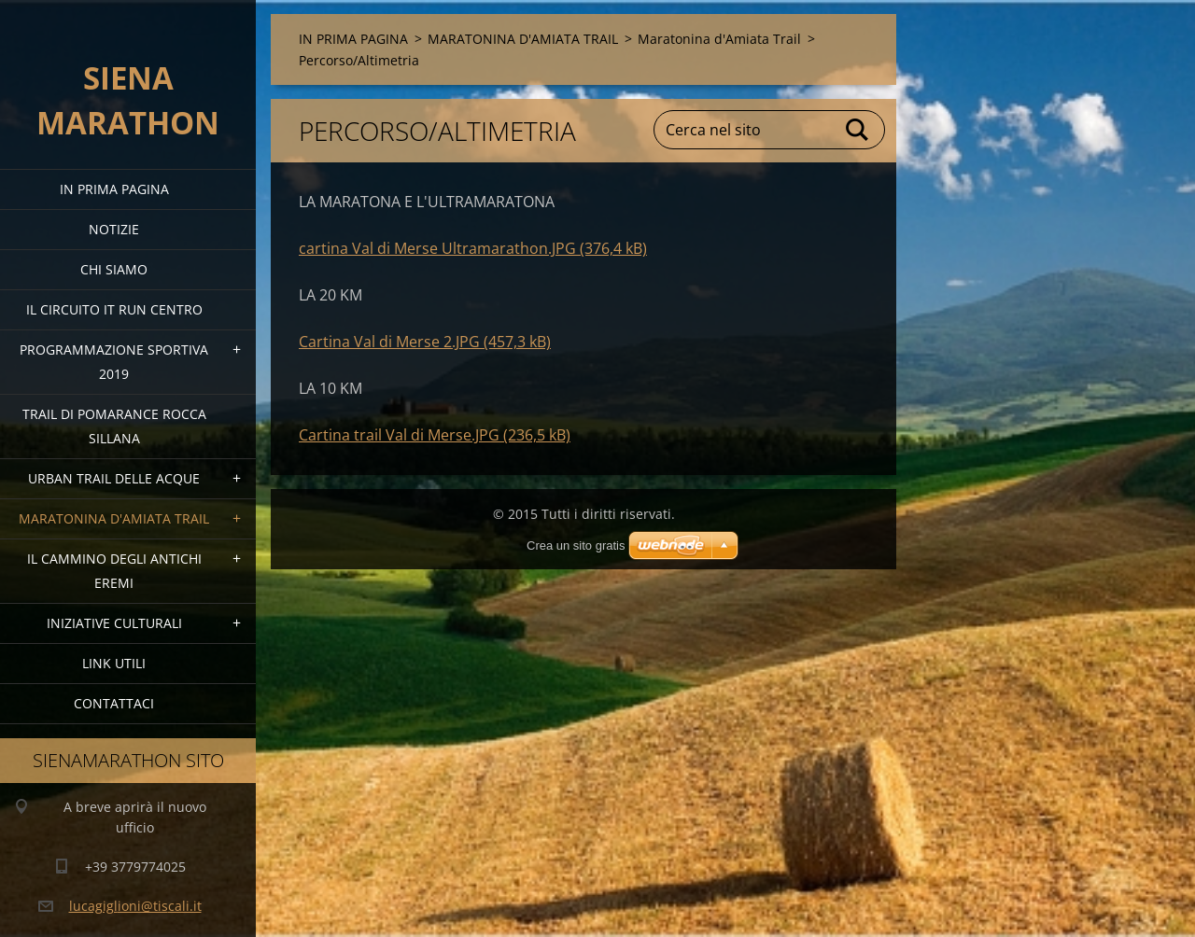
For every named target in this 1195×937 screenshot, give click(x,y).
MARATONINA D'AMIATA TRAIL (114, 518)
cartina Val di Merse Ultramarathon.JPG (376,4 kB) (473, 248)
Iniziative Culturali (114, 623)
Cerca (858, 130)
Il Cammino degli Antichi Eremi (114, 571)
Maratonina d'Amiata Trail (719, 39)
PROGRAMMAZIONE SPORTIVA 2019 (114, 362)
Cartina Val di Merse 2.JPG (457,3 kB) (425, 341)
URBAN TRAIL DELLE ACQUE (114, 478)
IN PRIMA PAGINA (114, 189)
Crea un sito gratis (576, 545)
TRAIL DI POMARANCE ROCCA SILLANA (114, 426)
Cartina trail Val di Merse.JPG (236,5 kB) (434, 435)
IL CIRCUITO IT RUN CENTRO (114, 309)
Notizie (114, 229)
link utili (114, 663)
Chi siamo (114, 269)
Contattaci (114, 703)
